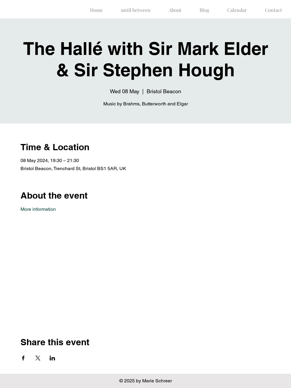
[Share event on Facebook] (23, 358)
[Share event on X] (38, 358)
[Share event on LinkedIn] (52, 358)
